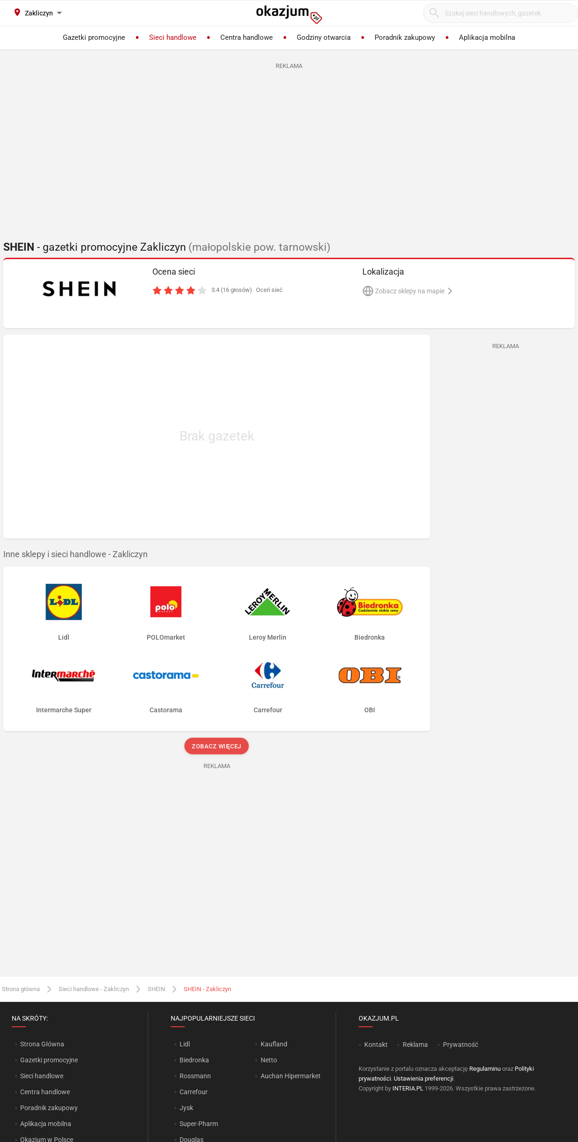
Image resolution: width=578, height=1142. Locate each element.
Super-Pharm (199, 1123)
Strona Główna (42, 1044)
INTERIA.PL (407, 1088)
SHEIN (156, 989)
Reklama (415, 1044)
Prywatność (460, 1044)
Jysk (186, 1108)
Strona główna (21, 989)
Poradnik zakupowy (49, 1108)
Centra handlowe (45, 1092)
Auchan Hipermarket (291, 1076)
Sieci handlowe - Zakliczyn (94, 989)
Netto (269, 1060)
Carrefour (194, 1092)
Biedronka (194, 1060)
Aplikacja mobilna (45, 1123)
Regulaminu (485, 1068)
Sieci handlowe (41, 1076)
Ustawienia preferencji (423, 1078)
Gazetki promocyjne (49, 1060)
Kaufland (274, 1044)
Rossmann (195, 1076)
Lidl (185, 1044)
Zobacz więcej (216, 746)
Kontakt (376, 1044)
